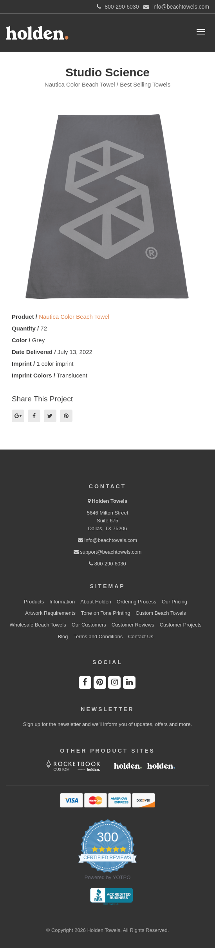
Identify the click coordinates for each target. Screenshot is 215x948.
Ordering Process (136, 602)
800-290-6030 (107, 564)
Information (62, 602)
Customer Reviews (133, 625)
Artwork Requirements (50, 613)
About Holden (95, 602)
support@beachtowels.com (108, 552)
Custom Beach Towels (161, 613)
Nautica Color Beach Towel (74, 316)
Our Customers (89, 625)
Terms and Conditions (98, 636)
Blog (63, 636)
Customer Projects (181, 625)
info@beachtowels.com (107, 540)
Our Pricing (174, 602)
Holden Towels (109, 501)
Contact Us (140, 636)
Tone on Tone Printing (105, 613)
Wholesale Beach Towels (37, 625)
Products (34, 602)
